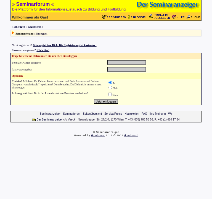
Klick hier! (42, 50)
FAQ (144, 113)
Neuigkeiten (131, 113)
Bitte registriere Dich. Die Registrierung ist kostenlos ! (65, 45)
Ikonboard (98, 135)
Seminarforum (24, 33)
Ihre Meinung (158, 113)
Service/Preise (113, 113)
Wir (170, 113)
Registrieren (34, 26)
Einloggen (19, 26)
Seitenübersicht (92, 113)
